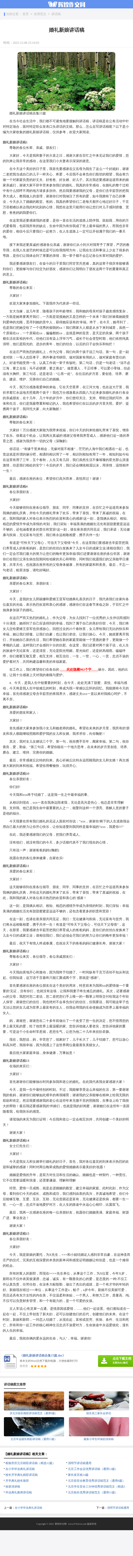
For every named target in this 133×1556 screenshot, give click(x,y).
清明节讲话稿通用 (79, 1463)
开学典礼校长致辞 (17, 1480)
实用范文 (40, 14)
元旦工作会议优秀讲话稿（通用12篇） (93, 1469)
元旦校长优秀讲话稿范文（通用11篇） (93, 1492)
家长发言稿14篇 (78, 1474)
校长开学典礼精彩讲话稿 (21, 1474)
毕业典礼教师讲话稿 (18, 1492)
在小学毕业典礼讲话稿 (20, 1469)
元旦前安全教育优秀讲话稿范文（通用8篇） (96, 1480)
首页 (25, 14)
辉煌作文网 (61, 1524)
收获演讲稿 (12, 1486)
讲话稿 (56, 14)
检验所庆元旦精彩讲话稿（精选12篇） (30, 1463)
